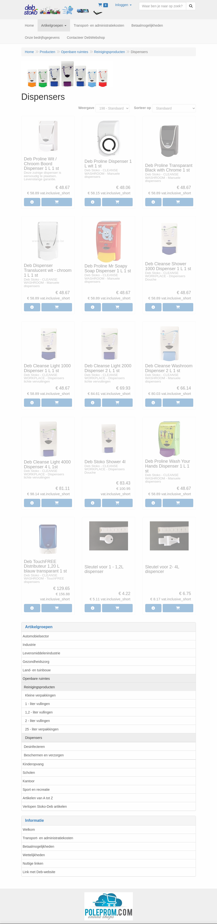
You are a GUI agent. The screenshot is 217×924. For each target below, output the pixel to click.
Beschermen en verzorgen (44, 755)
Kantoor (29, 781)
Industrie (29, 645)
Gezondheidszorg (36, 662)
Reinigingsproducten (39, 687)
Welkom (29, 829)
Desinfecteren (34, 747)
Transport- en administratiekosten (48, 838)
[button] (123, 5)
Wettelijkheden (34, 855)
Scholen (29, 773)
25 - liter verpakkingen (42, 729)
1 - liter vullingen (37, 704)
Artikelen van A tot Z (38, 798)
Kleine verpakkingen (40, 695)
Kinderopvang (33, 764)
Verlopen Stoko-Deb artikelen (45, 806)
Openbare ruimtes (36, 679)
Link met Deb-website (39, 872)
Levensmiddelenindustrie (41, 653)
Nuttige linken (33, 863)
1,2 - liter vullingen (39, 712)
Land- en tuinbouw (37, 670)
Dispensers (33, 738)
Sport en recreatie (36, 789)
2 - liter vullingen (37, 721)
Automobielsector (36, 636)
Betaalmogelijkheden (38, 846)
